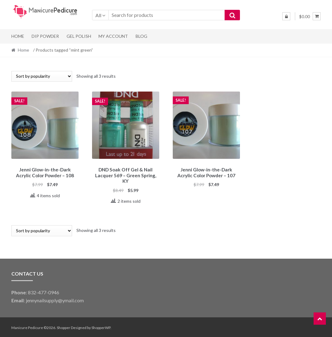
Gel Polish (79, 36)
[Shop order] (41, 76)
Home (17, 36)
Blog (141, 36)
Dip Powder (45, 36)
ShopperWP (100, 326)
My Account (113, 36)
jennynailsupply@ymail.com (55, 299)
